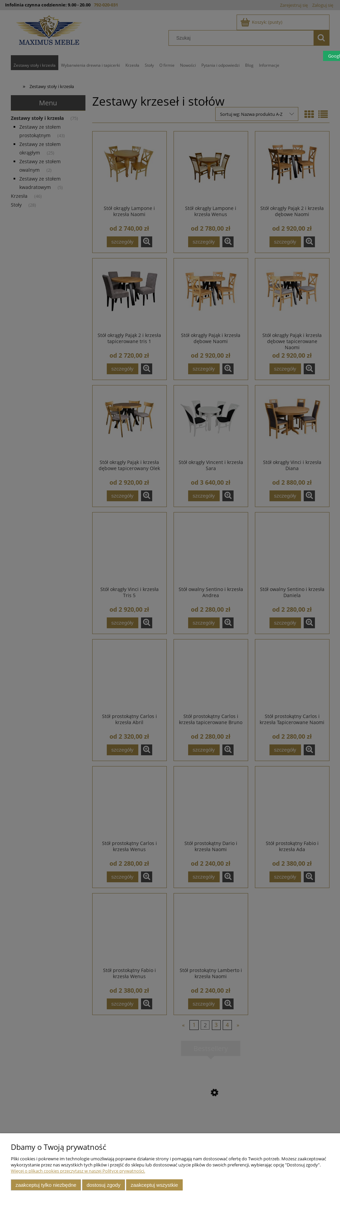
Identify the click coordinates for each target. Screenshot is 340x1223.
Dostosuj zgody (103, 1185)
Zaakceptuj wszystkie (154, 1185)
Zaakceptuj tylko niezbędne (46, 1185)
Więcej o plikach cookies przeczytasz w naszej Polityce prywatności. (78, 1171)
